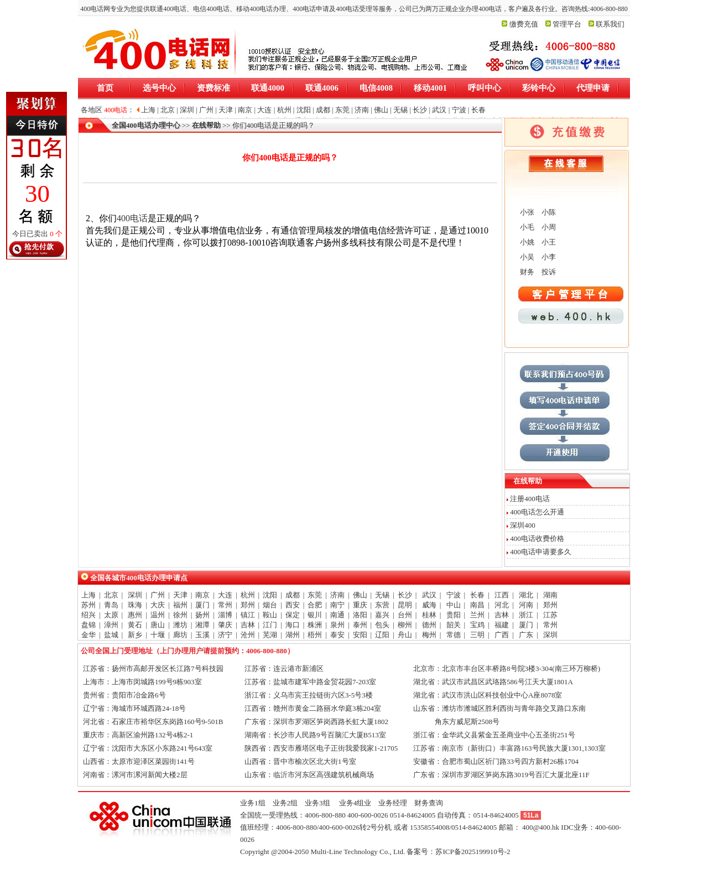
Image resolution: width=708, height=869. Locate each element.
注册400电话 (530, 499)
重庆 (360, 605)
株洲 (315, 625)
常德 (453, 635)
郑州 (248, 605)
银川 (315, 615)
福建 (501, 625)
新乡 (135, 635)
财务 (526, 272)
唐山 (157, 625)
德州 (429, 625)
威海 (429, 605)
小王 (548, 242)
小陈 (548, 212)
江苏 (550, 615)
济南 (337, 595)
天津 (180, 595)
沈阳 (270, 595)
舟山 (405, 635)
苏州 (88, 605)
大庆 (157, 605)
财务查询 (428, 803)
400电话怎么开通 (537, 512)
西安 (292, 605)
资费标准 (213, 88)
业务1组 (253, 803)
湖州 (292, 635)
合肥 (315, 605)
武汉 (429, 595)
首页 (105, 88)
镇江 (248, 615)
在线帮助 (206, 125)
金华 (88, 635)
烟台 (270, 605)
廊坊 (180, 635)
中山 (453, 605)
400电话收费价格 (537, 538)
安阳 (360, 635)
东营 (382, 605)
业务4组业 (354, 803)
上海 (88, 595)
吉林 (501, 615)
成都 (292, 595)
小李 (548, 257)
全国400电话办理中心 (146, 125)
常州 (225, 605)
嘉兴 (382, 615)
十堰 (157, 635)
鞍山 (270, 615)
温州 (157, 615)
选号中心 (159, 88)
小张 (526, 212)
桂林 (429, 615)
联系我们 (610, 24)
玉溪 (202, 635)
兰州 (477, 615)
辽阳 (382, 635)
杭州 (248, 595)
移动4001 (430, 88)
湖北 (526, 595)
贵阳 (453, 615)
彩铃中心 (538, 88)
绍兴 (88, 615)
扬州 (202, 615)
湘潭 (202, 625)
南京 (202, 595)
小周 (548, 227)
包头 (382, 625)
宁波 (453, 595)
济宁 (225, 635)
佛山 (360, 595)
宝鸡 (477, 625)
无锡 (382, 595)
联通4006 (322, 88)
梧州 (315, 635)
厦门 (202, 605)
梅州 (429, 635)
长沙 (405, 595)
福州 (180, 605)
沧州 (248, 635)
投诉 (548, 272)
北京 (111, 595)
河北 (501, 605)
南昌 (477, 605)
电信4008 (376, 88)
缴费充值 (523, 24)
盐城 (111, 635)
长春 (477, 595)
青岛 (111, 605)
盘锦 (88, 625)
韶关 (453, 625)
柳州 (405, 625)
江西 (501, 595)
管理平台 (567, 24)
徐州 (180, 615)
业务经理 (392, 803)
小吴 (526, 257)
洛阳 (360, 615)
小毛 (526, 227)
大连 (225, 595)
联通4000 (267, 88)
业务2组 (285, 803)
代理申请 (593, 88)
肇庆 (225, 625)
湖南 (550, 595)
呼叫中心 (484, 88)
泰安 (337, 635)
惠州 (135, 615)
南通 (337, 615)
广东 (526, 635)
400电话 (132, 218)
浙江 (526, 615)
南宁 (337, 605)
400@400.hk (540, 827)
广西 (501, 635)
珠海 (135, 605)
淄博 (225, 615)
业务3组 (317, 803)
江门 (270, 625)
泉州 (337, 625)
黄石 (135, 625)
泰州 (360, 625)
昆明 (405, 605)
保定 (292, 615)
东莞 (315, 595)
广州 (157, 595)
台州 (405, 615)
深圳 (135, 595)
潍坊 (180, 625)
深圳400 (522, 525)
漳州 (111, 625)
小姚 (526, 242)
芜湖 (270, 635)
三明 (477, 635)
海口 (292, 625)
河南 (526, 605)
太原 (111, 615)
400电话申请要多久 (540, 552)
